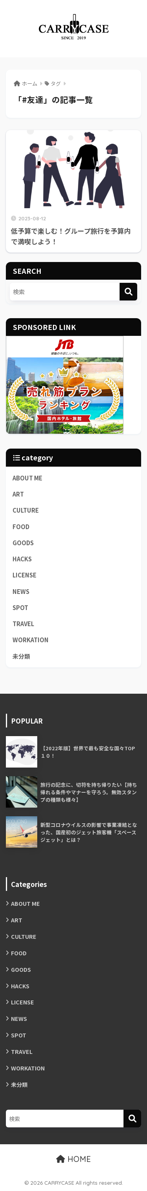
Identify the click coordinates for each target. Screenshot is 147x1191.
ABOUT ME (27, 478)
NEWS (21, 591)
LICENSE (24, 575)
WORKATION (31, 640)
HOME (73, 1159)
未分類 (21, 656)
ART (18, 494)
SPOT (20, 607)
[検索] (128, 291)
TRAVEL (23, 623)
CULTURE (26, 510)
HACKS (22, 559)
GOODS (23, 543)
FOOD (21, 526)
